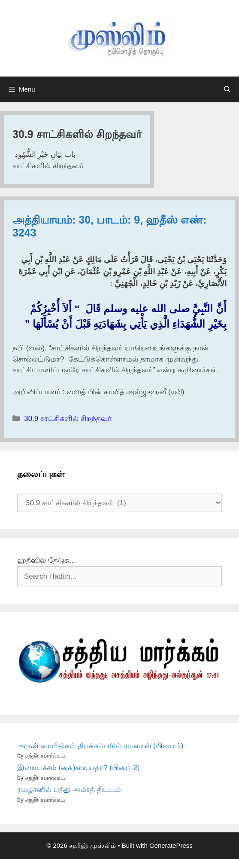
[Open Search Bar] (227, 89)
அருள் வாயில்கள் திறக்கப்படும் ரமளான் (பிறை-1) (100, 746)
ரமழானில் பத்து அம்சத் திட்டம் (69, 789)
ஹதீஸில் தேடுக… (46, 560)
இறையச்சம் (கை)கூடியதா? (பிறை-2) (78, 768)
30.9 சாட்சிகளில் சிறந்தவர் (68, 418)
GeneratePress (171, 845)
